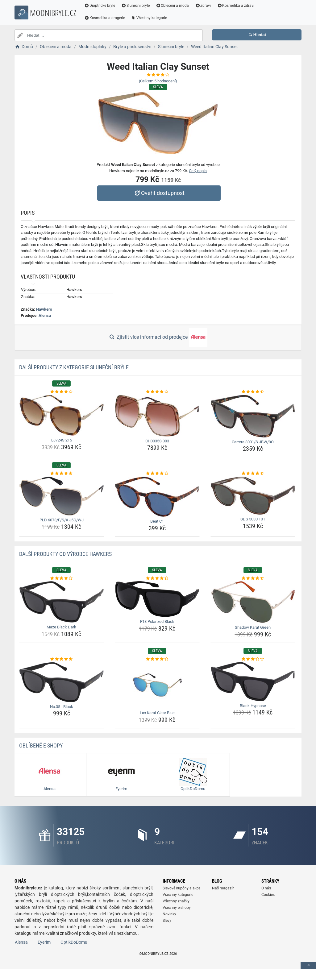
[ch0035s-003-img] (157, 416)
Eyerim (44, 942)
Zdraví (205, 5)
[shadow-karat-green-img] (253, 602)
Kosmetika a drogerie (106, 18)
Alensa (45, 315)
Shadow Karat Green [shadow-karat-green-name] (253, 627)
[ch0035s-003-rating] (157, 392)
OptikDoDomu (73, 942)
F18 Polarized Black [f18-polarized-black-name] (157, 621)
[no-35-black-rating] (61, 659)
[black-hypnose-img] (253, 681)
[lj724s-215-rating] (61, 392)
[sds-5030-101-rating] (253, 473)
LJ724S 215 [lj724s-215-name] (61, 440)
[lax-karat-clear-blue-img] (157, 685)
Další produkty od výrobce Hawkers (65, 554)
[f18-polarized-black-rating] (157, 578)
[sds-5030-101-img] (253, 496)
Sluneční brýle (137, 5)
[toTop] (308, 965)
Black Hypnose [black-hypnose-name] (253, 705)
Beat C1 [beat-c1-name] (157, 521)
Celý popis (198, 170)
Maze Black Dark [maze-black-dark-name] (61, 627)
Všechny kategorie (151, 18)
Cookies (268, 894)
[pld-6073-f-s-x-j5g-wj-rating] (61, 473)
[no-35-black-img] (61, 682)
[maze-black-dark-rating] (61, 578)
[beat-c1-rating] (157, 473)
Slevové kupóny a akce (181, 888)
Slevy (167, 920)
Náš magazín (223, 888)
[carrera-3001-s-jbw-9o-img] (253, 416)
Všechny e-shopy (177, 907)
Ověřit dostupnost (159, 193)
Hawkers (44, 309)
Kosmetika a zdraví (237, 5)
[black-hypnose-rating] (253, 659)
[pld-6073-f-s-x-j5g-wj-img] (61, 496)
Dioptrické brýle (101, 5)
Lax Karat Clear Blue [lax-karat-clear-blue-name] (157, 712)
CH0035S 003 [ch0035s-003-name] (157, 441)
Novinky (169, 914)
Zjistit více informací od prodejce (158, 337)
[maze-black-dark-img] (61, 602)
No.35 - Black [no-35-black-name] (61, 706)
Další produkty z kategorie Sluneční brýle (74, 367)
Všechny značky (176, 901)
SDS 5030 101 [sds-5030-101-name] (252, 519)
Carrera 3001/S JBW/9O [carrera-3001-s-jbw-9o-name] (253, 442)
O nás (266, 888)
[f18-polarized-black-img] (157, 599)
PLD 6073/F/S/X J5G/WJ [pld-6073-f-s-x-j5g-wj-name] (62, 520)
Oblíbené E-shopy (41, 745)
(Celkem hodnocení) (158, 81)
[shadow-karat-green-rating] (253, 578)
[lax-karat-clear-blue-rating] (157, 659)
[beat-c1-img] (157, 497)
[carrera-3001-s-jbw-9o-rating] (253, 392)
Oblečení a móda (174, 5)
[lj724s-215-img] (61, 415)
